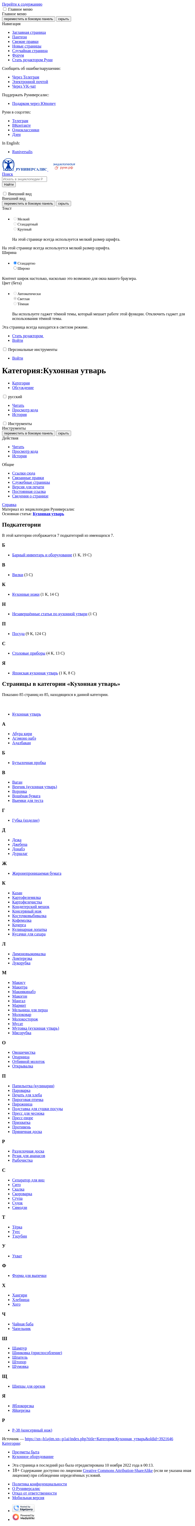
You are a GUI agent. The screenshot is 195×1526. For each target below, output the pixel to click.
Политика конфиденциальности (39, 1484)
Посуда (18, 633)
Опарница (20, 1057)
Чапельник (21, 1328)
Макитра (19, 987)
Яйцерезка (21, 1410)
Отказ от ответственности (34, 1493)
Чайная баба (23, 1324)
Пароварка (21, 1090)
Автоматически (29, 294)
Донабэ (18, 849)
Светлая (24, 299)
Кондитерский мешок (31, 906)
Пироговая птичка (27, 1099)
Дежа (16, 840)
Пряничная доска (27, 1131)
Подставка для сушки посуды (37, 1109)
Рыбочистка (22, 1160)
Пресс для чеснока (28, 1113)
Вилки (17, 575)
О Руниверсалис (26, 1488)
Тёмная (23, 304)
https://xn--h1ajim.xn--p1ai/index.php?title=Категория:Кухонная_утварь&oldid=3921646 (99, 1439)
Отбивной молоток (28, 1061)
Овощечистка (23, 1052)
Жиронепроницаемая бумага (36, 873)
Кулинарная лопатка (29, 929)
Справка (9, 504)
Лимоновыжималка (29, 954)
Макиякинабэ (24, 991)
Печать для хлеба (27, 1095)
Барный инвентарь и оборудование (42, 555)
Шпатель (20, 1357)
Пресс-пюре (22, 1118)
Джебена (19, 844)
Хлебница (20, 1299)
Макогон (19, 996)
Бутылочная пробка (29, 762)
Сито (16, 1184)
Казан (17, 893)
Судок (17, 1203)
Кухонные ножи (26, 594)
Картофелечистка (27, 902)
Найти (9, 184)
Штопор (19, 1362)
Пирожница (22, 1104)
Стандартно (26, 263)
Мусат (17, 1023)
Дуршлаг (20, 853)
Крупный (24, 229)
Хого (16, 1304)
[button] (4, 9)
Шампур (19, 1348)
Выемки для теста (27, 800)
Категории (11, 1443)
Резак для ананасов (28, 1156)
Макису (19, 982)
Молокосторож (25, 1019)
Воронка (19, 791)
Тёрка (17, 1227)
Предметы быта (25, 1452)
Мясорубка (21, 1033)
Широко (24, 268)
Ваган (17, 782)
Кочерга (19, 925)
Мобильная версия (28, 1498)
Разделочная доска (28, 1151)
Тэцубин (19, 1236)
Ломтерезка (22, 958)
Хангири (19, 1295)
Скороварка (22, 1194)
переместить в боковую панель (28, 19)
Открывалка (22, 1066)
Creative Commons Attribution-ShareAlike (118, 1470)
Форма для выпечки (29, 1275)
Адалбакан (21, 743)
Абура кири (22, 734)
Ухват (17, 1256)
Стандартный (28, 224)
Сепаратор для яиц (28, 1180)
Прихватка (21, 1122)
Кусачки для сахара (28, 934)
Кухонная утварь (48, 514)
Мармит (19, 1005)
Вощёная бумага (26, 796)
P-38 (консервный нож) (32, 1430)
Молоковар (21, 1014)
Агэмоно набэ (24, 738)
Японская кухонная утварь (35, 673)
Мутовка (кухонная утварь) (35, 1028)
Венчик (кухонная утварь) (34, 787)
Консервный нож (26, 911)
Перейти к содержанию (22, 4)
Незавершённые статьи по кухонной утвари (49, 614)
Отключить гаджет (162, 314)
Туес (16, 1231)
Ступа (17, 1198)
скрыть (63, 19)
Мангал (18, 1001)
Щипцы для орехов (28, 1386)
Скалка (18, 1189)
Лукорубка (21, 963)
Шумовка (20, 1366)
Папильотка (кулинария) (33, 1086)
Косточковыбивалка (29, 916)
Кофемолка (21, 920)
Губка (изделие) (25, 820)
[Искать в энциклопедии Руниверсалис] (24, 179)
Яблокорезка (23, 1406)
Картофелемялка (26, 897)
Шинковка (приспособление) (37, 1353)
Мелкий (23, 219)
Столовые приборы (28, 653)
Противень (21, 1127)
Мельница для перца (30, 1010)
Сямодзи (19, 1207)
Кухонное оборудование (33, 1456)
